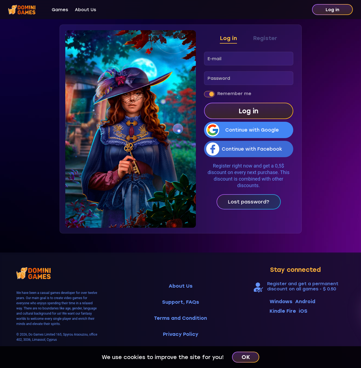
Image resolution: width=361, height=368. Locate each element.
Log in (332, 9)
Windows (281, 302)
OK (246, 357)
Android (305, 302)
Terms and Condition (180, 318)
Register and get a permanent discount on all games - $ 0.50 (302, 286)
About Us (85, 9)
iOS (303, 311)
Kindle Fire (283, 311)
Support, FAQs (180, 302)
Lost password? (248, 202)
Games (60, 9)
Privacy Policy (180, 334)
